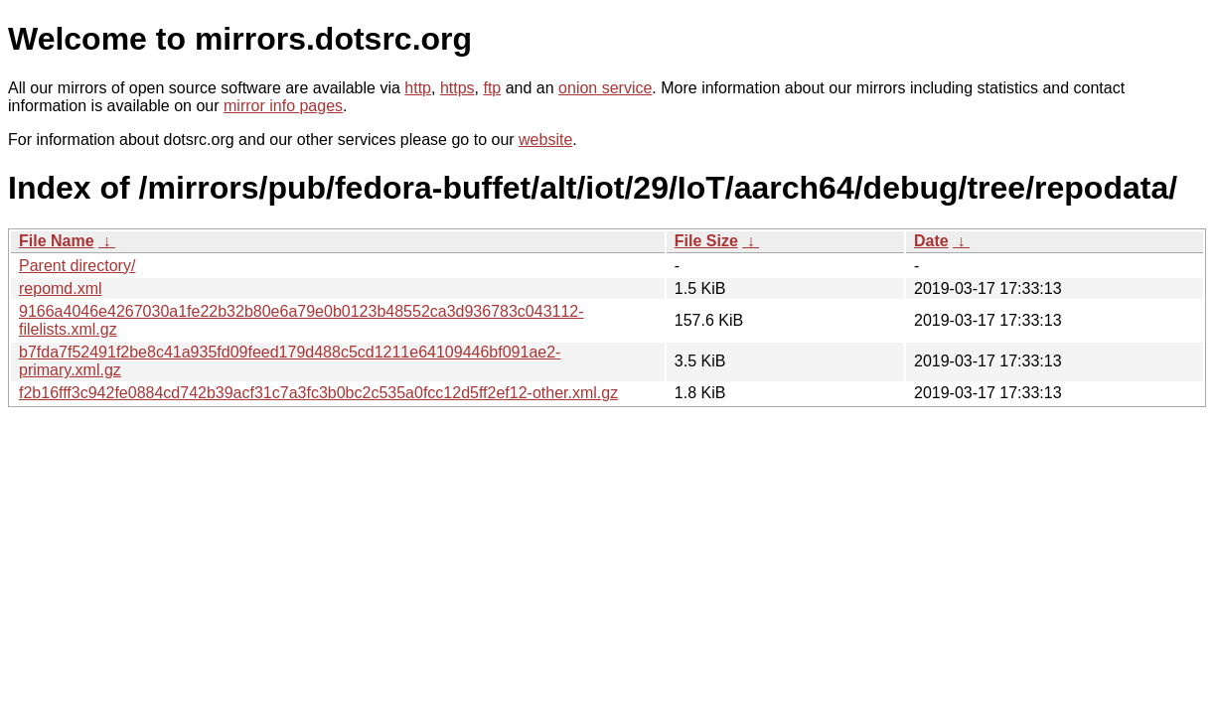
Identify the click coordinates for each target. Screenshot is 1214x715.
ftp (492, 87)
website (545, 139)
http (417, 87)
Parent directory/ (77, 265)
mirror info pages (283, 105)
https (457, 87)
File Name (56, 240)
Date (931, 240)
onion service (605, 87)
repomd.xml (60, 288)
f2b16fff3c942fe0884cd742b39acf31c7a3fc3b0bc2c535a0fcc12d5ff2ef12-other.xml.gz (318, 392)
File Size (706, 240)
